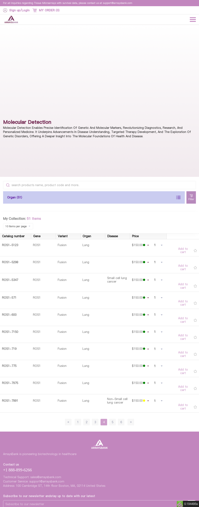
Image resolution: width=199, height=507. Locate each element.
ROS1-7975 (10, 383)
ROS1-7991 (10, 401)
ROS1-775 (9, 366)
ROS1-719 (9, 349)
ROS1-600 (9, 315)
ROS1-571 (9, 298)
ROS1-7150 (10, 332)
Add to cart (183, 250)
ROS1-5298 (10, 262)
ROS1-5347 (10, 280)
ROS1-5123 (10, 245)
